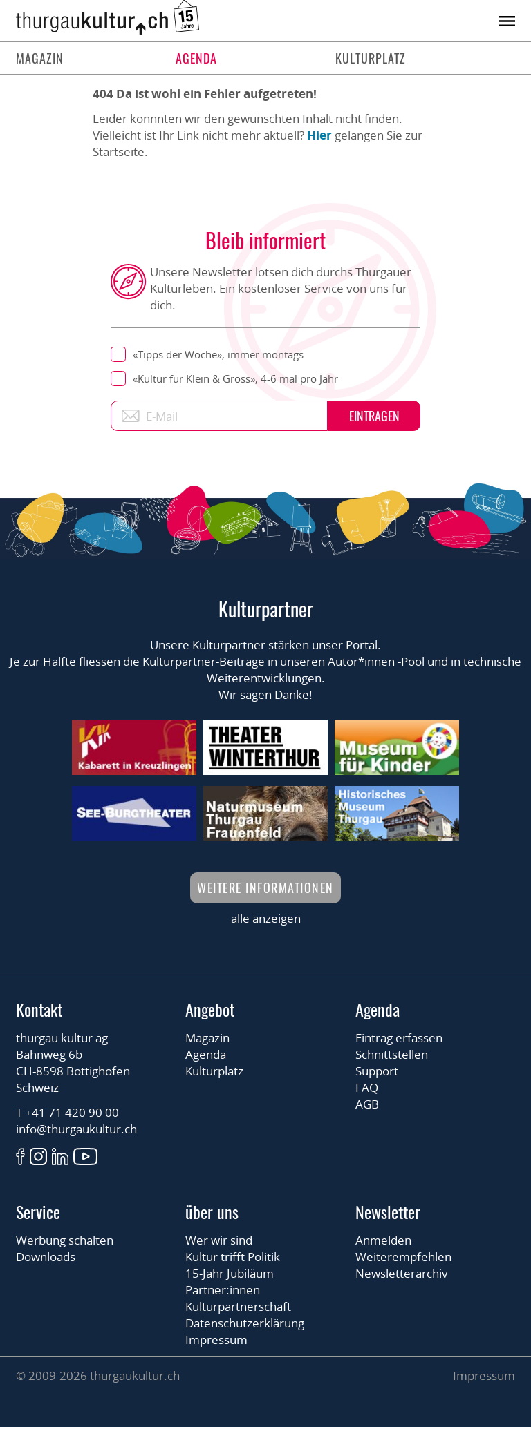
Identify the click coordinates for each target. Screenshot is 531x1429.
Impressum (216, 1340)
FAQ (366, 1087)
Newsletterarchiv (401, 1273)
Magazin (40, 58)
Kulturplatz (370, 58)
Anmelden (383, 1240)
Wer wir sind (218, 1240)
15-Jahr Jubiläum (229, 1273)
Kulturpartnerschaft (238, 1306)
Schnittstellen (391, 1054)
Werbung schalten (64, 1240)
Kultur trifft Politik (232, 1257)
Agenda (196, 58)
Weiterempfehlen (403, 1257)
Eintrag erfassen (398, 1038)
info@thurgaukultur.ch (76, 1129)
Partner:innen (222, 1290)
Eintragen (374, 416)
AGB (367, 1104)
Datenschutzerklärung (244, 1323)
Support (376, 1071)
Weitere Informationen (265, 887)
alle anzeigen (266, 918)
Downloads (45, 1257)
